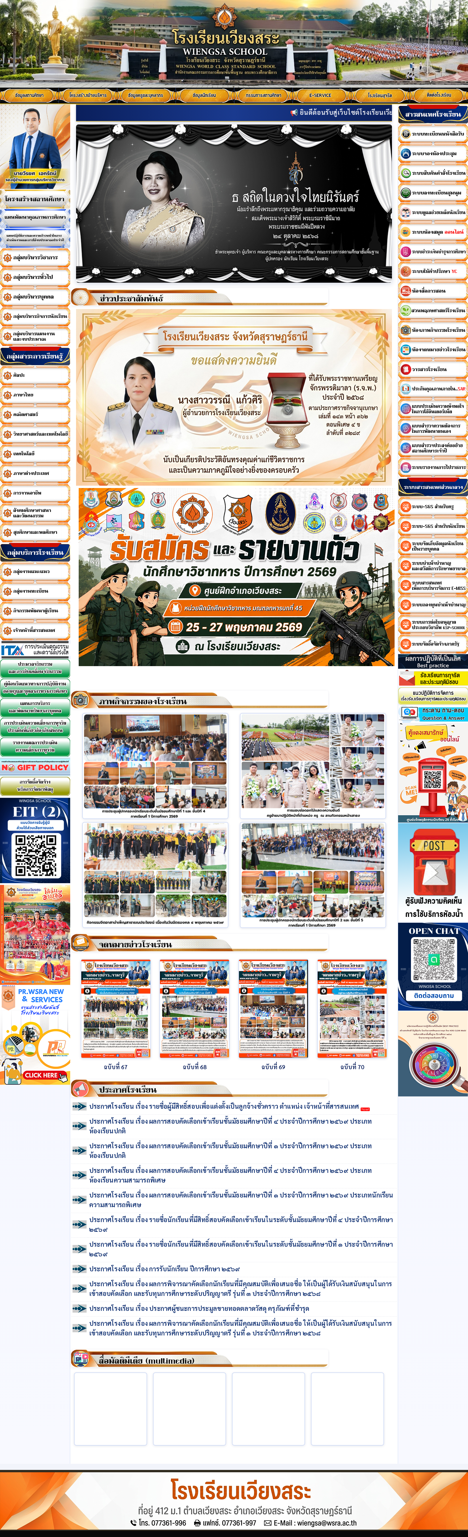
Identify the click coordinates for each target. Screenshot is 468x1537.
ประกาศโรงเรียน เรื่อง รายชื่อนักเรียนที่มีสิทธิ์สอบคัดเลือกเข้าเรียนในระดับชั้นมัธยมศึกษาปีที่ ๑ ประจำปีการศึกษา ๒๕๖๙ (241, 1249)
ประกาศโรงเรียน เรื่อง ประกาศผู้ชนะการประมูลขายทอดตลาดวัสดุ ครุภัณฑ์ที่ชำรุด (199, 1308)
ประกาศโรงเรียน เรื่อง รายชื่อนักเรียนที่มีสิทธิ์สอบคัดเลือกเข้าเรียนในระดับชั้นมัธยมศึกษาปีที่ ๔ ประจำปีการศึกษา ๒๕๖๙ (241, 1224)
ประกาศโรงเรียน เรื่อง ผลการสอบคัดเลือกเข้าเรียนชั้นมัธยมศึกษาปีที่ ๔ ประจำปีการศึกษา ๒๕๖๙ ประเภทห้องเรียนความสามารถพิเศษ (230, 1175)
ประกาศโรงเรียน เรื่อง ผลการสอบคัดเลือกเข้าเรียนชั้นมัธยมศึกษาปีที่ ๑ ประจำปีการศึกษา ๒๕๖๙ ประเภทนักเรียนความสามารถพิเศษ (241, 1200)
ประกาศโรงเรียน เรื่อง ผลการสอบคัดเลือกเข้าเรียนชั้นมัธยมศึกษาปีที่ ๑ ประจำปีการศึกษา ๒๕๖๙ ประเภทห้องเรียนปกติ (230, 1150)
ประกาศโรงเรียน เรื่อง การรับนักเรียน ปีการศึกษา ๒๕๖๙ (164, 1269)
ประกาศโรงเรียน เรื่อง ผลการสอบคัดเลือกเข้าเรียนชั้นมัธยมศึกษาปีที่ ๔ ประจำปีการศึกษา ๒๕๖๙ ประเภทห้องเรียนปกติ (230, 1126)
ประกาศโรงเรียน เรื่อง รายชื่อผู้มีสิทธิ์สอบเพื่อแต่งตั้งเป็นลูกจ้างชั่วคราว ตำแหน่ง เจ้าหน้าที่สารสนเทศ (229, 1106)
